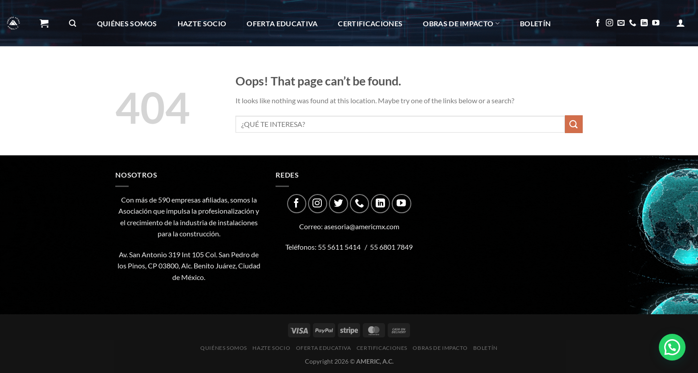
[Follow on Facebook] (597, 23)
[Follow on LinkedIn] (644, 23)
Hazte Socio (202, 23)
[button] (672, 347)
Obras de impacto (461, 23)
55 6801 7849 (391, 247)
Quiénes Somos (127, 23)
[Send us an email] (621, 23)
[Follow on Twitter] (338, 203)
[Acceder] (680, 22)
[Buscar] (72, 23)
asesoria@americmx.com (361, 226)
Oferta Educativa (282, 23)
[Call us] (632, 23)
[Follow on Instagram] (609, 23)
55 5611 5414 (339, 247)
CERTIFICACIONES (370, 23)
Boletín (535, 23)
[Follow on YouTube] (655, 23)
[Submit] (574, 124)
